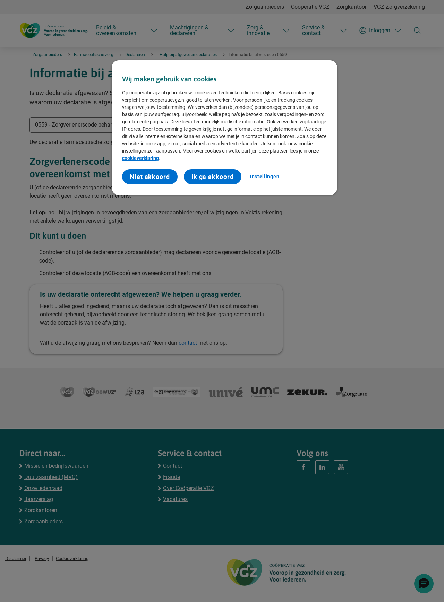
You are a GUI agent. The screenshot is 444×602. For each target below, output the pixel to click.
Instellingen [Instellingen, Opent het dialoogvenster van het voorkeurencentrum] (264, 176)
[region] (224, 127)
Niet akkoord (150, 176)
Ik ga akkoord (212, 176)
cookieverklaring (140, 158)
